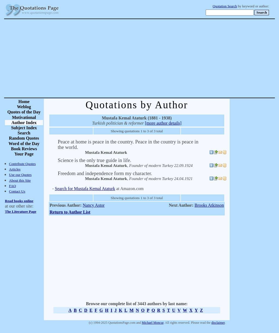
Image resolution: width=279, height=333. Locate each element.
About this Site (20, 180)
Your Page (24, 154)
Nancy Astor (93, 205)
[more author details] (163, 123)
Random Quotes (24, 138)
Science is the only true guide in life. (94, 160)
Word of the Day (23, 143)
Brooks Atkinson (209, 205)
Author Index (24, 122)
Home (24, 101)
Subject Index (24, 127)
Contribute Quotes (22, 164)
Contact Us (17, 191)
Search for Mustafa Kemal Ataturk (85, 188)
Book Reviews (24, 148)
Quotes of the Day (24, 112)
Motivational (24, 117)
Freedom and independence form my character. (105, 173)
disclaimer (218, 323)
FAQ (12, 186)
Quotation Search (225, 6)
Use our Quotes (20, 175)
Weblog (24, 106)
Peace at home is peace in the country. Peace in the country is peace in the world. (128, 144)
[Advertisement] (158, 58)
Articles (14, 169)
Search (24, 133)
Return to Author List (70, 212)
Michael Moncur (152, 323)
